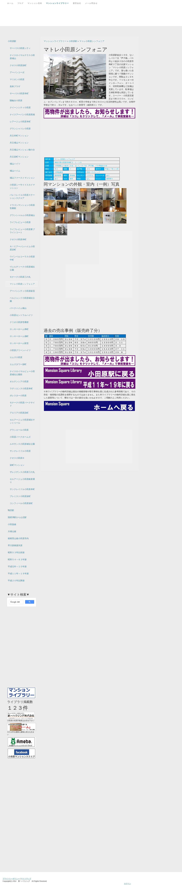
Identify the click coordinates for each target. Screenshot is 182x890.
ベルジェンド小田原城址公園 (22, 299)
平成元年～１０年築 (17, 566)
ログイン (127, 884)
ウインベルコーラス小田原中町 (22, 258)
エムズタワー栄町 (18, 364)
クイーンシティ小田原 (20, 107)
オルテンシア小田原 (19, 381)
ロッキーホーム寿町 (19, 329)
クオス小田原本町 (18, 239)
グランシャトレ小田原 (20, 128)
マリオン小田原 (17, 79)
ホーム (10, 3)
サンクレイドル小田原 (20, 451)
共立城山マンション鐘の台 (22, 150)
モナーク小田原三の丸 (20, 277)
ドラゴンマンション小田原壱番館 (22, 206)
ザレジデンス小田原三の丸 (22, 472)
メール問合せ (91, 3)
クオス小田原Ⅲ (17, 458)
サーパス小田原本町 (19, 93)
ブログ (20, 3)
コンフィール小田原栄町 (21, 503)
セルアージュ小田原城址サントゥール (22, 421)
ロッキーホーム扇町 (19, 336)
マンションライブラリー (57, 3)
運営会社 (77, 3)
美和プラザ (15, 86)
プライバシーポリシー (11, 879)
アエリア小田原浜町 (19, 413)
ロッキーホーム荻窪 (19, 343)
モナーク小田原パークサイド (22, 404)
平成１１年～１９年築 (18, 573)
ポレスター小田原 (18, 395)
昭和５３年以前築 (16, 552)
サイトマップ (26, 879)
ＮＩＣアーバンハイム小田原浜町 (22, 248)
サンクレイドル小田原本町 (22, 489)
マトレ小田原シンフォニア (22, 284)
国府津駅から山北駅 (17, 517)
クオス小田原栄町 (18, 65)
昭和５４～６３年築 (17, 559)
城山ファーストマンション (22, 178)
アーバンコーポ (17, 72)
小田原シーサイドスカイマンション (22, 186)
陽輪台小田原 (16, 100)
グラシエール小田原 (19, 430)
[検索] (15, 602)
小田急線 (12, 524)
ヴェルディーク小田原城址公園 (22, 268)
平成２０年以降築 (16, 580)
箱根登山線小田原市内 (18, 538)
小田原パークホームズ (20, 437)
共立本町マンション (19, 136)
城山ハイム (15, 171)
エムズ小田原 (16, 357)
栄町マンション (17, 465)
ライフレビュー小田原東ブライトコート (22, 231)
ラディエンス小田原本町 (21, 388)
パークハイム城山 (18, 308)
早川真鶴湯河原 (15, 545)
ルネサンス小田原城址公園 (22, 444)
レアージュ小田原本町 (20, 121)
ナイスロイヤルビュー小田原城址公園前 (22, 373)
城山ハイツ (15, 164)
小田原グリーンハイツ (20, 350)
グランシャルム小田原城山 (22, 215)
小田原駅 (12, 41)
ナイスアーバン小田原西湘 (22, 114)
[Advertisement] (89, 138)
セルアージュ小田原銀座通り (22, 480)
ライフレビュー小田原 (20, 222)
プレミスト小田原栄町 (20, 496)
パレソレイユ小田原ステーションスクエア (22, 196)
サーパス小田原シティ (20, 48)
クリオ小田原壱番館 (19, 322)
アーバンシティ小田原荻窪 (22, 291)
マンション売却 (34, 3)
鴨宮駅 (11, 510)
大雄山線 (12, 531)
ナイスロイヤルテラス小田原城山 (22, 56)
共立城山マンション (19, 143)
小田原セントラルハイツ (21, 315)
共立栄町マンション (19, 157)
